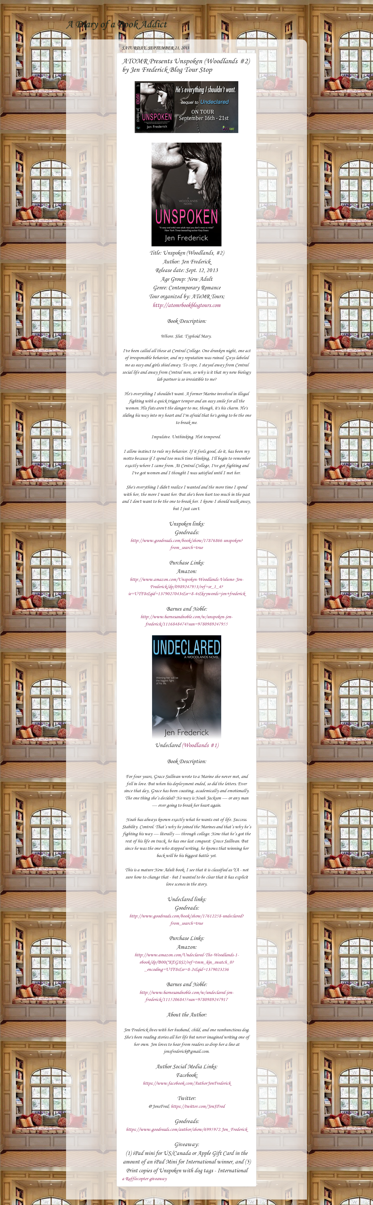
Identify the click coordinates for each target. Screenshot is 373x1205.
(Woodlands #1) (200, 745)
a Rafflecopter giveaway (144, 1179)
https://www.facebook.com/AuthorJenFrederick (187, 1083)
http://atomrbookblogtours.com (186, 305)
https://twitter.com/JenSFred (198, 1106)
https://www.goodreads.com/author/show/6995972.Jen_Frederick (186, 1129)
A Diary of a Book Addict (116, 25)
